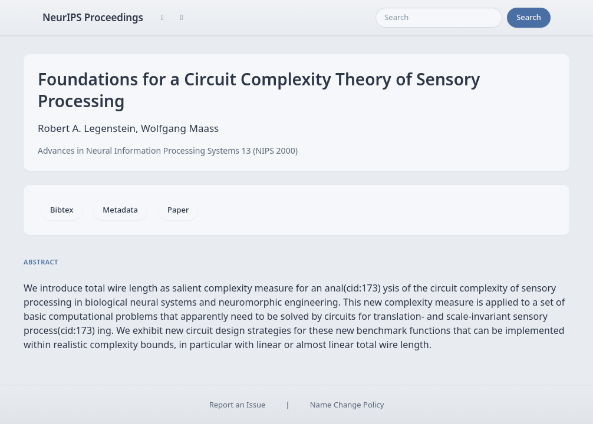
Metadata (120, 209)
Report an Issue (237, 404)
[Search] (438, 18)
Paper (178, 209)
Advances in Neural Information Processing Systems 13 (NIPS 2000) (168, 150)
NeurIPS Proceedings (92, 17)
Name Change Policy (347, 404)
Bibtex (61, 209)
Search (528, 17)
